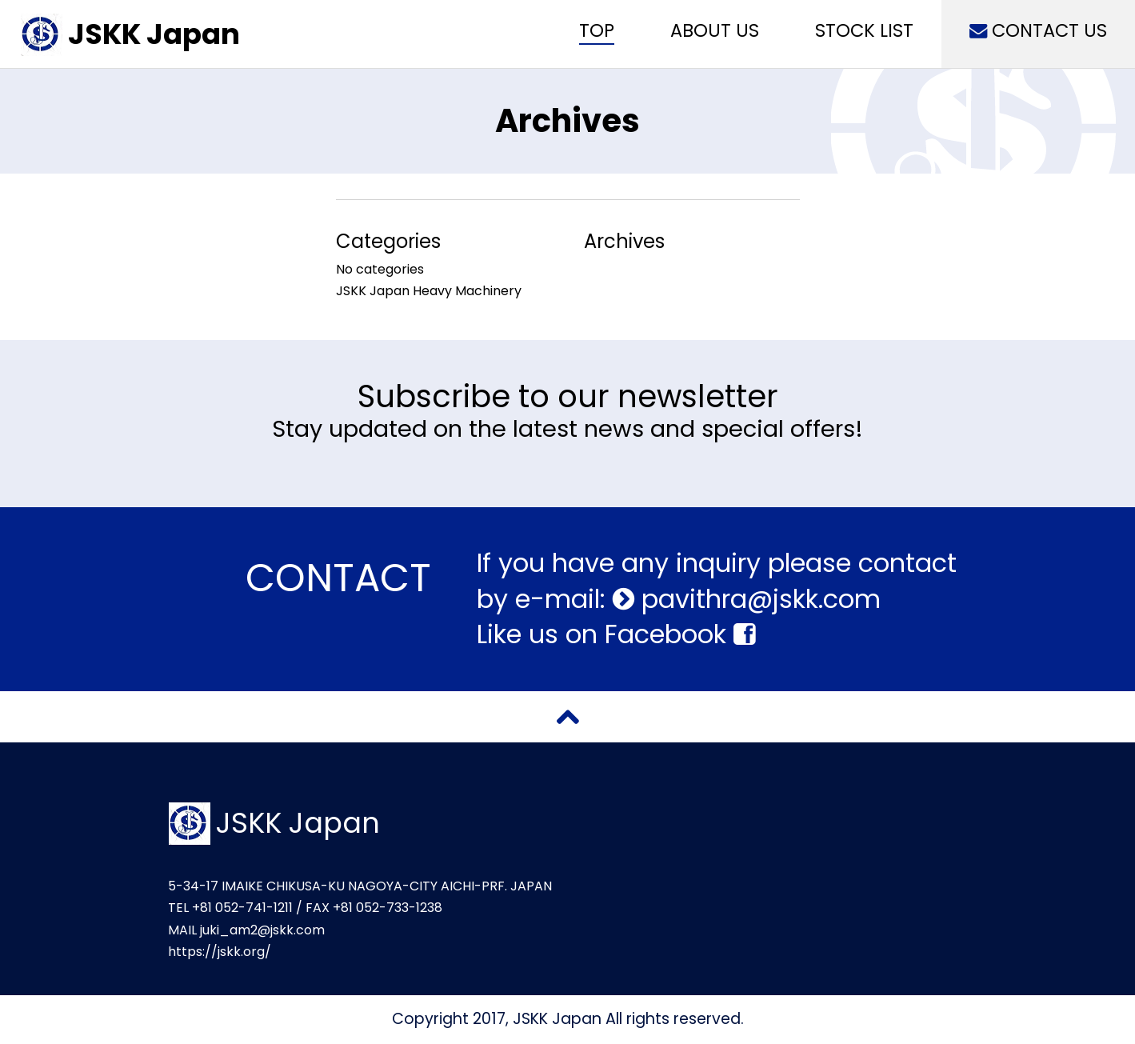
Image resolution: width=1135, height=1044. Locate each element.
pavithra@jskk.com (757, 599)
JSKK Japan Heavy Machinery (429, 291)
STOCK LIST (864, 30)
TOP (596, 30)
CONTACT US (1038, 30)
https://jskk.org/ (219, 951)
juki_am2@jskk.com (262, 930)
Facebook (680, 634)
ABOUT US (714, 30)
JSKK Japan (154, 34)
